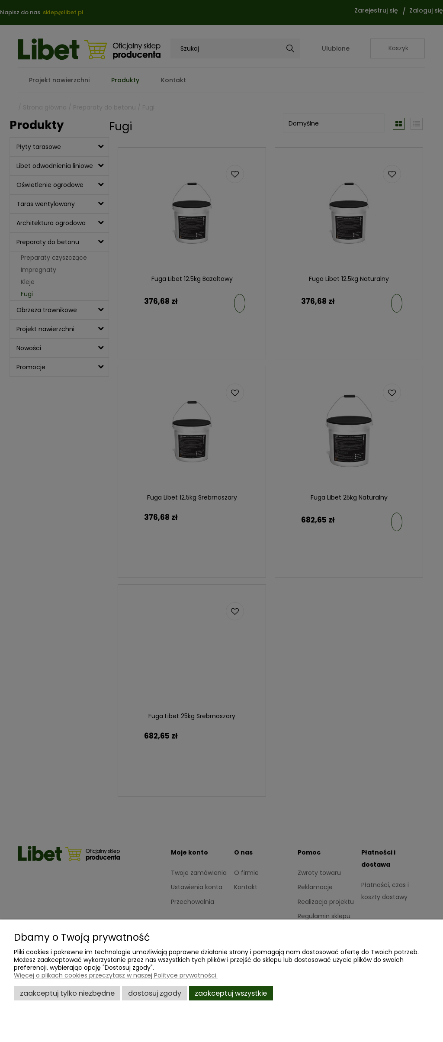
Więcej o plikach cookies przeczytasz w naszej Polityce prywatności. (116, 975)
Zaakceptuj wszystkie (231, 993)
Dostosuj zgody (154, 993)
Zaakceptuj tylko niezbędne (67, 993)
